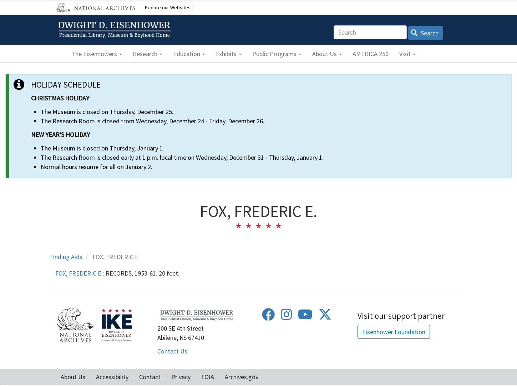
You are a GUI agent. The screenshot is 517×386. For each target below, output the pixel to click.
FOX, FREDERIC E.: (79, 273)
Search (425, 33)
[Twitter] (325, 317)
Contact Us (172, 351)
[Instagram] (286, 317)
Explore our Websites (168, 7)
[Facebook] (268, 317)
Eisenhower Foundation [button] (393, 332)
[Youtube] (305, 317)
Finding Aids (66, 257)
